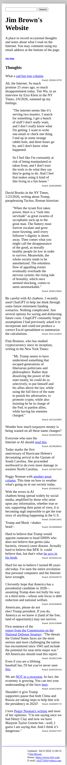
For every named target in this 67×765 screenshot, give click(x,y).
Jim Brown (35, 754)
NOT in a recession (29, 677)
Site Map (9, 58)
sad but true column (29, 76)
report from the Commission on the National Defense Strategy (29, 632)
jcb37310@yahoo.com (48, 760)
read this (41, 442)
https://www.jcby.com (48, 757)
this (7, 669)
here (45, 684)
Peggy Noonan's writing (30, 711)
